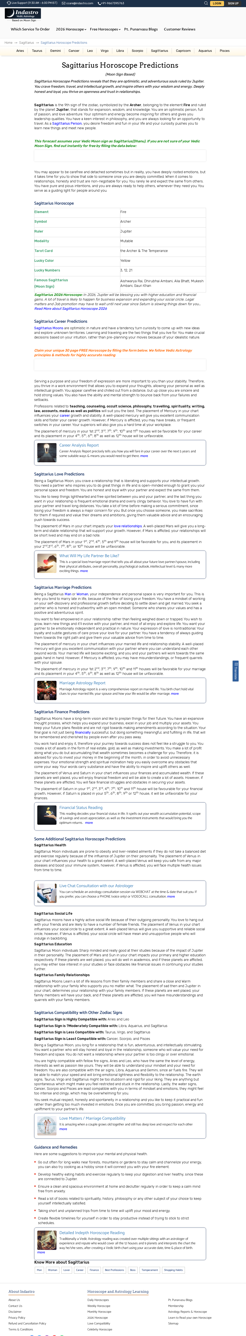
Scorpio (137, 51)
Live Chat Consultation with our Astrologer (96, 886)
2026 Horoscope (71, 29)
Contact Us (15, 1306)
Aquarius (205, 51)
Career (80, 1270)
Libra (120, 51)
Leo (90, 51)
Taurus (37, 51)
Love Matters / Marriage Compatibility (92, 1118)
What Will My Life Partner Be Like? (89, 556)
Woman (82, 594)
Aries (20, 51)
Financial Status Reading (81, 807)
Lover (66, 1270)
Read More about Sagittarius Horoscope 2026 (71, 308)
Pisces (225, 51)
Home (8, 43)
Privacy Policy (16, 1317)
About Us (14, 1300)
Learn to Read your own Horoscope (190, 1317)
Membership (176, 1306)
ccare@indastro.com (79, 3)
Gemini (55, 51)
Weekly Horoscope (98, 1306)
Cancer (74, 51)
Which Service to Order (30, 29)
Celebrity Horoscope (99, 1329)
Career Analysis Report (79, 445)
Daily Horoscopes (98, 1300)
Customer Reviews (179, 29)
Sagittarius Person (67, 123)
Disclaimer (15, 1311)
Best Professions (114, 1270)
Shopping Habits (173, 1270)
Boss (132, 1270)
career (65, 415)
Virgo (105, 51)
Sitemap (173, 1323)
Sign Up (233, 3)
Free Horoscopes (105, 29)
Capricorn (183, 51)
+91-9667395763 (112, 3)
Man (68, 594)
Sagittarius (26, 43)
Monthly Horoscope (99, 1311)
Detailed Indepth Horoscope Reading (92, 1232)
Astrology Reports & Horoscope (187, 1311)
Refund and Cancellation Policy (27, 1323)
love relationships (128, 526)
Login (217, 3)
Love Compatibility (98, 1323)
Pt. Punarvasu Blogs (141, 29)
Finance (94, 1270)
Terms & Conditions (20, 1329)
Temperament (150, 1270)
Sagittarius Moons (48, 328)
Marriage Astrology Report (82, 683)
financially (83, 732)
